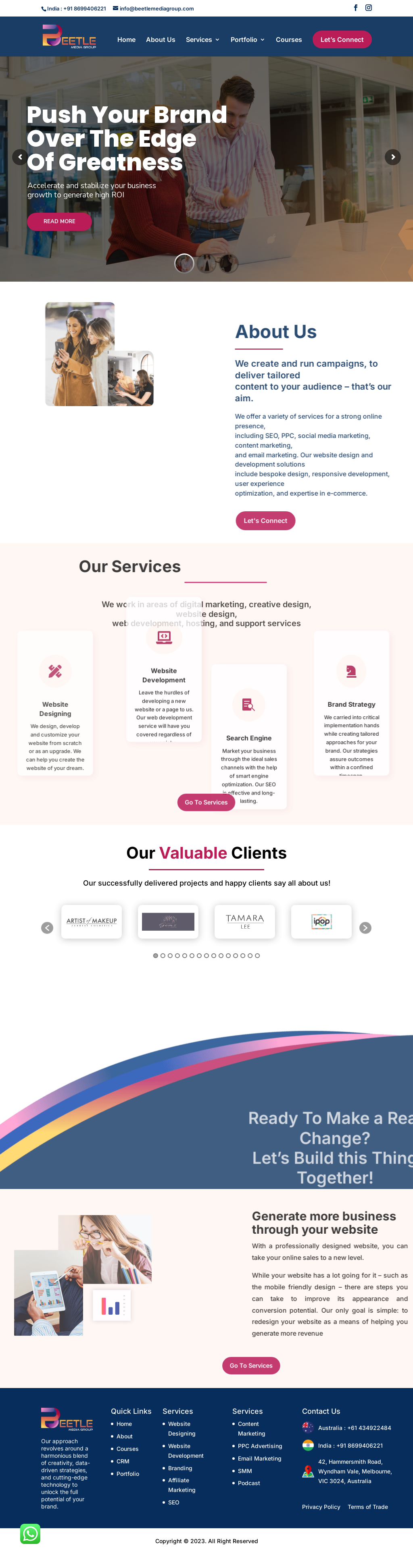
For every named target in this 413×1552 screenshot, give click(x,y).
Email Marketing (260, 1458)
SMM (245, 1470)
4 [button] (176, 948)
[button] (47, 927)
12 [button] (236, 948)
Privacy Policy (321, 1506)
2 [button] (162, 948)
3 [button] (169, 948)
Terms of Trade (368, 1506)
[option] (91, 923)
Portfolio (244, 40)
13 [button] (243, 948)
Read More (59, 224)
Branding (180, 1468)
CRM (123, 1461)
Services (199, 40)
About (125, 1436)
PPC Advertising (260, 1445)
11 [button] (229, 948)
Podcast (249, 1482)
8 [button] (206, 948)
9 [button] (213, 948)
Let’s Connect (342, 39)
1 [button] (154, 948)
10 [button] (221, 948)
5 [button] (184, 948)
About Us (160, 40)
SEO (173, 1502)
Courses (289, 40)
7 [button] (198, 948)
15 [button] (258, 948)
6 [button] (191, 948)
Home (126, 40)
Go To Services (206, 802)
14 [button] (251, 948)
